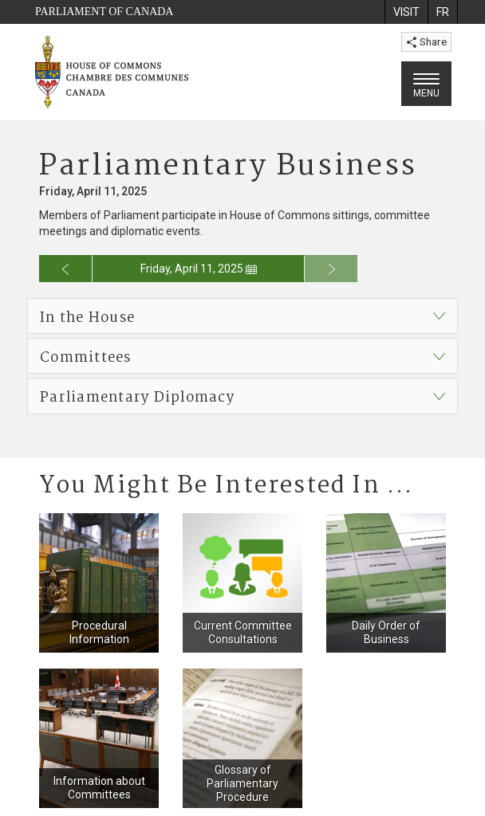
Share (426, 41)
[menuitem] (406, 12)
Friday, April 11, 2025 (198, 268)
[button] (242, 316)
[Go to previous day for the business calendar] (66, 268)
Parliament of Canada (104, 12)
